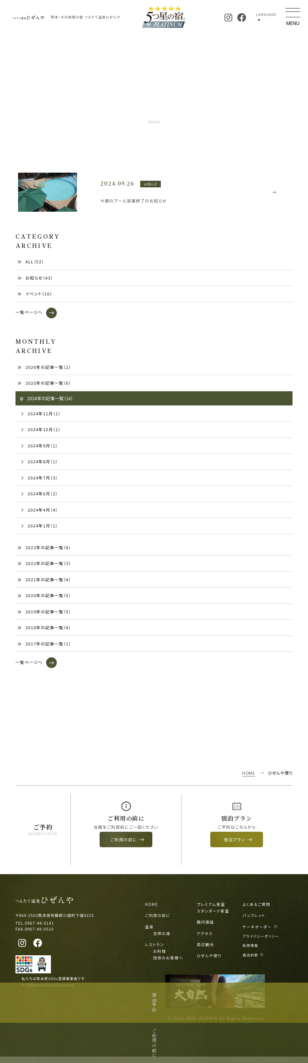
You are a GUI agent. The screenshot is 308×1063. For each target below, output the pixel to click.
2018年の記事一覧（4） (44, 629)
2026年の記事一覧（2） (44, 369)
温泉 (149, 932)
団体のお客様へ (168, 964)
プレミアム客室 (211, 910)
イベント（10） (34, 296)
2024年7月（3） (39, 479)
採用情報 (251, 951)
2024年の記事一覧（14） (46, 400)
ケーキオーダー (260, 932)
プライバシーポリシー (261, 942)
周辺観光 (205, 950)
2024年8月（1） (39, 463)
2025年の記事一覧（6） (44, 385)
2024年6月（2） (39, 495)
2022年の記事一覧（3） (44, 565)
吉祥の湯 (161, 939)
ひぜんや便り (209, 962)
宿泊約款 (253, 960)
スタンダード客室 (213, 917)
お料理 (159, 957)
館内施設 (205, 928)
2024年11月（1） (41, 415)
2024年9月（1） (39, 447)
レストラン (154, 950)
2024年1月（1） (39, 527)
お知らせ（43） (35, 280)
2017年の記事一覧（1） (44, 645)
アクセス (204, 939)
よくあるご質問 (257, 910)
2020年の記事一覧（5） (44, 597)
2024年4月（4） (39, 512)
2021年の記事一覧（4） (44, 581)
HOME (151, 910)
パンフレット (254, 921)
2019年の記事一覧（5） (44, 613)
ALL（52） (30, 264)
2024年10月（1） (41, 431)
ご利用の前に (157, 921)
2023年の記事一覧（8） (44, 549)
